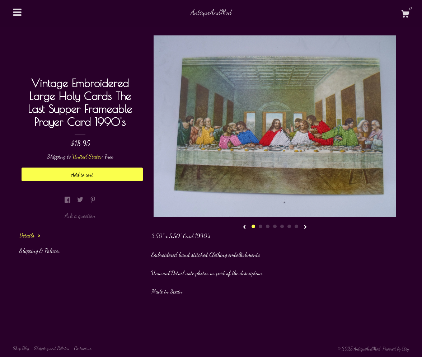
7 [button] (296, 226)
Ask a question (80, 215)
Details (30, 235)
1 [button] (253, 226)
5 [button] (282, 226)
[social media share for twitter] (81, 199)
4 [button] (275, 226)
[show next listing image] (305, 227)
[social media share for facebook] (68, 199)
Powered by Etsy (396, 349)
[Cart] (405, 14)
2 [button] (260, 226)
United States (87, 156)
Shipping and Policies (51, 348)
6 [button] (289, 226)
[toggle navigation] (17, 12)
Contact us (83, 348)
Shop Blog (21, 348)
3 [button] (267, 226)
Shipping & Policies (39, 250)
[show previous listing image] (244, 227)
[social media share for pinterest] (93, 199)
